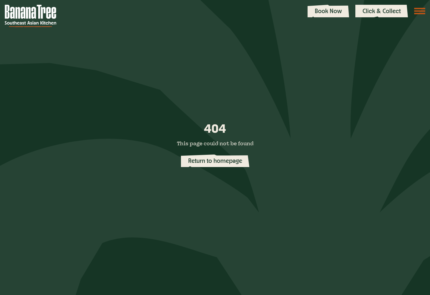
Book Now (328, 11)
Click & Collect (382, 11)
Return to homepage (215, 160)
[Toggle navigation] (420, 11)
